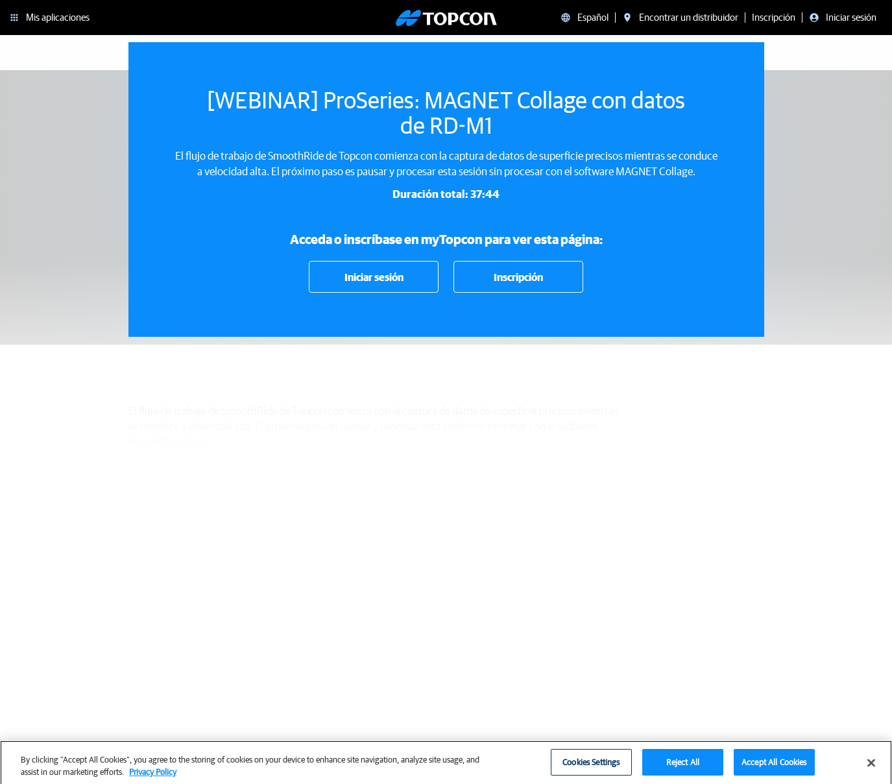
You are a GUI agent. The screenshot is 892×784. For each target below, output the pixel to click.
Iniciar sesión (374, 277)
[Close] (871, 768)
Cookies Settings (591, 767)
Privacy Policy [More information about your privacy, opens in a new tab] (152, 778)
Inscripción (518, 277)
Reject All (682, 767)
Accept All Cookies (773, 767)
